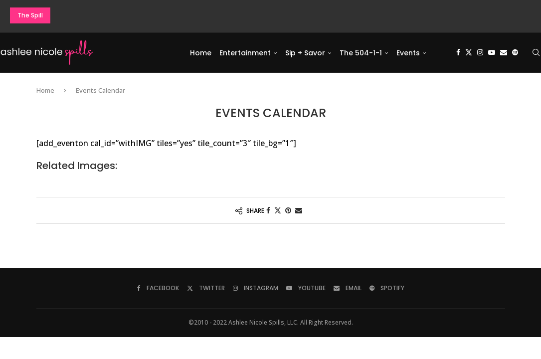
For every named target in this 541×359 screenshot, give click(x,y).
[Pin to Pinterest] (288, 210)
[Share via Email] (298, 210)
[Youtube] (491, 53)
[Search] (536, 53)
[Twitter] (468, 53)
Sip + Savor (305, 53)
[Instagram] (480, 53)
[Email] (503, 53)
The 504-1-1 (361, 53)
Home (200, 53)
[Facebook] (458, 53)
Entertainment (245, 53)
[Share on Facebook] (268, 210)
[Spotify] (515, 53)
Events (408, 53)
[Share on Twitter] (277, 210)
